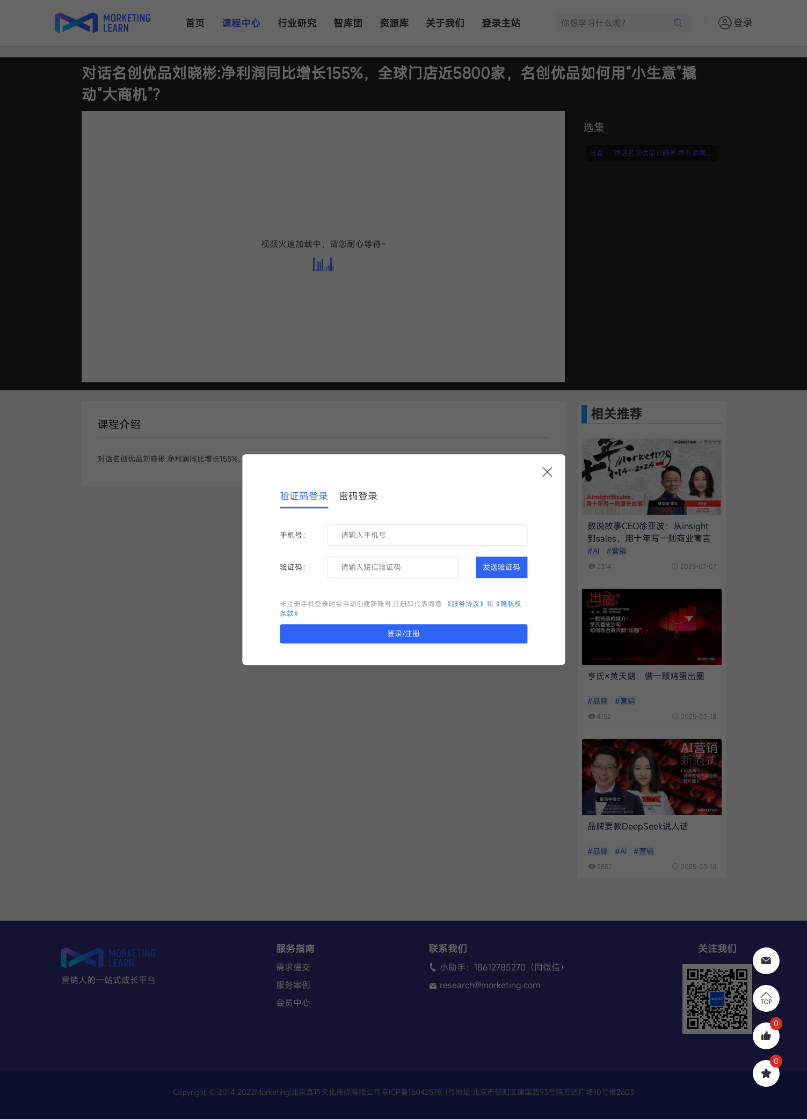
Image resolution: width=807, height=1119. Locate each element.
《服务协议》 (465, 604)
